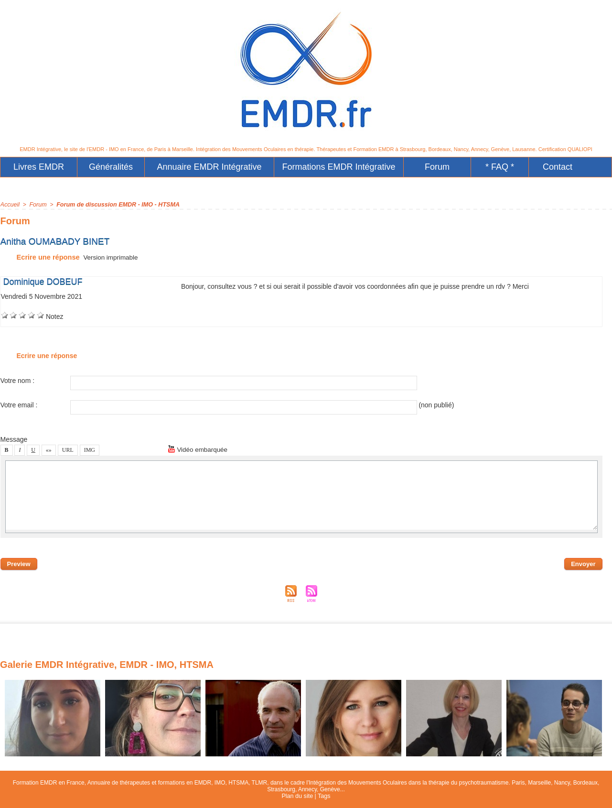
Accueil (9, 204)
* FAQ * (499, 167)
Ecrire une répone (38, 257)
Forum (437, 167)
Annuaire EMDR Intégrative (209, 167)
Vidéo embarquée (199, 449)
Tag (323, 796)
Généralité (111, 167)
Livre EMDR (38, 167)
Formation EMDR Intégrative (339, 167)
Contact (557, 167)
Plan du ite (298, 796)
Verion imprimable (109, 257)
